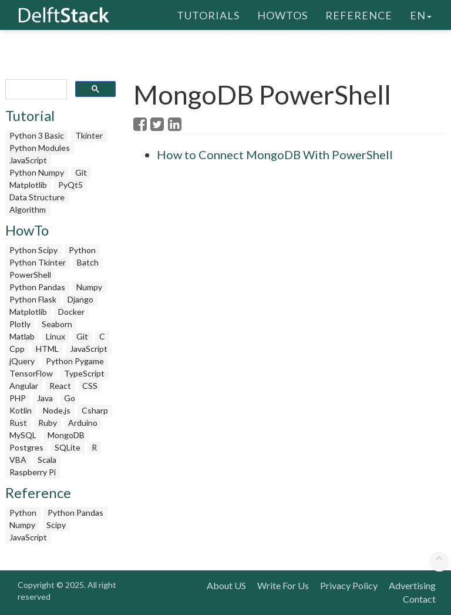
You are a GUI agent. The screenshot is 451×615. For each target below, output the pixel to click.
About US (226, 585)
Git (81, 172)
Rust (18, 423)
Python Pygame (75, 361)
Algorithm (27, 209)
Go (69, 398)
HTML (47, 349)
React (60, 386)
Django (80, 299)
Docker (71, 312)
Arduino (82, 423)
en (421, 14)
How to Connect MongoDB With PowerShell (275, 154)
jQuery (22, 361)
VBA (17, 460)
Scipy (56, 525)
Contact (419, 598)
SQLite (67, 447)
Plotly (20, 324)
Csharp (95, 410)
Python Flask (32, 299)
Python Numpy (36, 172)
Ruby (47, 423)
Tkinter (89, 135)
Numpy (89, 287)
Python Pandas (37, 287)
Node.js (56, 410)
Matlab (22, 336)
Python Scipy (33, 250)
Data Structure (37, 197)
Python (82, 250)
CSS (89, 386)
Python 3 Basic (36, 135)
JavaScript (28, 160)
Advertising (412, 585)
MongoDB (66, 435)
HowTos (282, 14)
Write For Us (283, 585)
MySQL (22, 435)
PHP (17, 398)
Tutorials (208, 14)
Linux (55, 336)
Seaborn (57, 324)
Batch (88, 262)
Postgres (26, 447)
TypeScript (84, 373)
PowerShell (30, 275)
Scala (47, 460)
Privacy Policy (349, 585)
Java (45, 398)
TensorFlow (31, 373)
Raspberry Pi (32, 472)
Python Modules (39, 148)
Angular (23, 386)
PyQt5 (70, 185)
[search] (35, 89)
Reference (358, 14)
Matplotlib (28, 185)
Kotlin (20, 410)
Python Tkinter (37, 262)
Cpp (17, 349)
